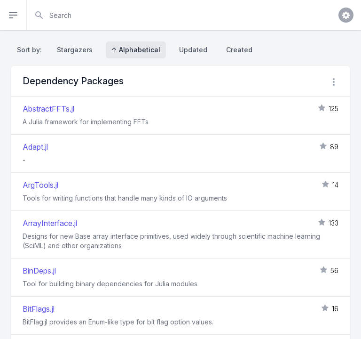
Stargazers (75, 50)
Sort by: (31, 50)
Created (239, 50)
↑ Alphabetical (135, 50)
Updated (193, 50)
